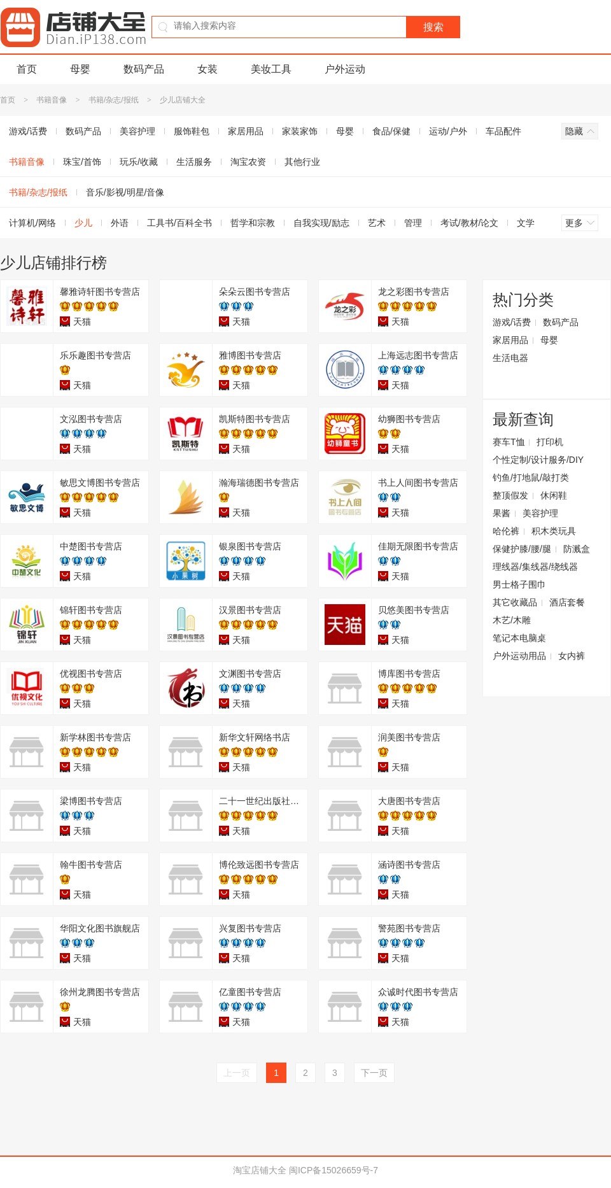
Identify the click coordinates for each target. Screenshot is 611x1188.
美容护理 (137, 131)
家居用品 (245, 131)
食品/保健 (391, 131)
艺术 (377, 223)
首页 (27, 69)
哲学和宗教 (252, 223)
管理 (413, 223)
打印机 (550, 442)
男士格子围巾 (519, 584)
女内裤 (571, 656)
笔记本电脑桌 (519, 638)
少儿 (83, 223)
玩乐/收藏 (139, 162)
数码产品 (143, 69)
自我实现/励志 (321, 223)
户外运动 (345, 69)
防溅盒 (576, 549)
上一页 (236, 1073)
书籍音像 (51, 99)
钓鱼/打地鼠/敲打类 (531, 477)
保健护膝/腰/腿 (522, 549)
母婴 (80, 69)
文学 (526, 223)
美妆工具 (271, 69)
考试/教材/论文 (469, 223)
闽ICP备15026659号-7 (333, 1170)
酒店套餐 (567, 602)
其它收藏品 (515, 602)
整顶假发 (510, 495)
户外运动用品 (519, 656)
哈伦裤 (506, 531)
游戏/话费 (512, 322)
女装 (207, 69)
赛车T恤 (509, 442)
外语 (120, 223)
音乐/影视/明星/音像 (125, 192)
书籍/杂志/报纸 (113, 99)
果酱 (501, 513)
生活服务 (194, 162)
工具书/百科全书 (179, 223)
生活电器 (510, 358)
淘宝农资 (248, 162)
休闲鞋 (553, 495)
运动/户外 (448, 131)
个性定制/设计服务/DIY (538, 460)
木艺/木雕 (512, 620)
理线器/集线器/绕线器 (535, 567)
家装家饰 (300, 131)
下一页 (374, 1073)
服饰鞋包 (191, 131)
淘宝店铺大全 (259, 1170)
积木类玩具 (553, 531)
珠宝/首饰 (82, 162)
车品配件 (503, 131)
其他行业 (302, 162)
